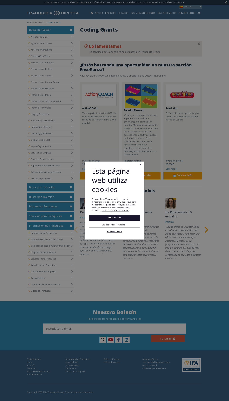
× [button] (140, 165)
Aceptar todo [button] (114, 217)
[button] (114, 225)
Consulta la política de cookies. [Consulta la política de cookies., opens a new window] (115, 210)
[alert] (114, 200)
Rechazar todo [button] (114, 231)
